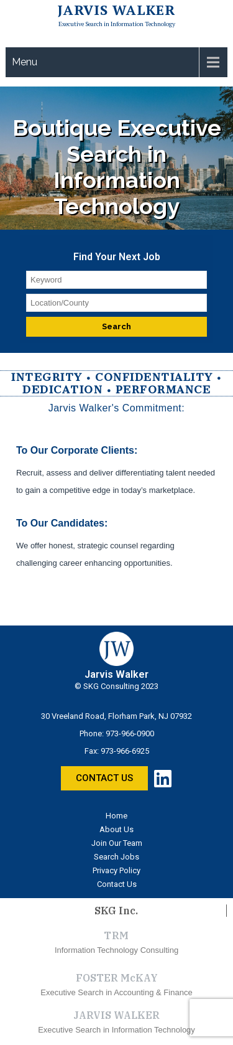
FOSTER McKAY (117, 978)
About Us (116, 829)
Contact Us (117, 884)
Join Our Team (116, 843)
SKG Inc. (116, 910)
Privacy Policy (116, 870)
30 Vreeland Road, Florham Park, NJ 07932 (116, 716)
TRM (116, 935)
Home (116, 815)
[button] (104, 778)
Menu (24, 62)
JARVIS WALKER (116, 1015)
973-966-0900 (130, 733)
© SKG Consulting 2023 (116, 686)
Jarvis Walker (116, 10)
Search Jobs (116, 856)
